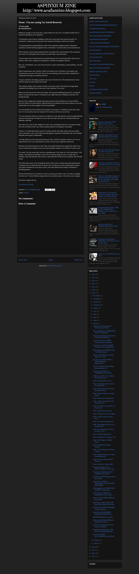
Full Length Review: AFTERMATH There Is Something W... (104, 332)
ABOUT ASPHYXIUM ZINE (98, 21)
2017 (93, 550)
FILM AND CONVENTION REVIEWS (101, 64)
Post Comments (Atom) (54, 266)
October (96, 302)
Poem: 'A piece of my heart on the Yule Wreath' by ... (103, 402)
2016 (93, 553)
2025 (93, 274)
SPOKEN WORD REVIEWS (98, 72)
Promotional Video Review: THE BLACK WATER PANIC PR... (103, 530)
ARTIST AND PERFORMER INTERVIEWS (103, 25)
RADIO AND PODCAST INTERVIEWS (101, 54)
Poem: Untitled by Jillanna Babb (103, 464)
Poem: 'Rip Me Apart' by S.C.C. (103, 381)
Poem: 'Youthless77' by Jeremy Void (104, 437)
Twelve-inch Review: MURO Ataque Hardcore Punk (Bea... (103, 341)
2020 (93, 290)
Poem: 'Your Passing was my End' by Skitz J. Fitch (103, 430)
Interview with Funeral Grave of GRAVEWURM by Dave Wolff (108, 136)
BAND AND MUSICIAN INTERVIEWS (102, 32)
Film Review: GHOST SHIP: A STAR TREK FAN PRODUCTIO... (102, 361)
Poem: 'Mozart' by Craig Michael (103, 398)
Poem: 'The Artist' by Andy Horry (103, 421)
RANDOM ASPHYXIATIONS (98, 89)
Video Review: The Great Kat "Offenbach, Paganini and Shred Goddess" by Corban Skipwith (108, 194)
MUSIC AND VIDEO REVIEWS (99, 68)
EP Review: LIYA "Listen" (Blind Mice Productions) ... (103, 377)
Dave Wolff (102, 104)
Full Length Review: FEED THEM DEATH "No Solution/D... (103, 489)
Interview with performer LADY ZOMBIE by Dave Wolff (103, 473)
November (96, 299)
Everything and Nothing (26, 184)
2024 (93, 277)
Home (51, 260)
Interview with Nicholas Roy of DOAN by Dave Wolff (102, 327)
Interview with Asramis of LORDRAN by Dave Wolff (102, 372)
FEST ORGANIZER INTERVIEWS (100, 36)
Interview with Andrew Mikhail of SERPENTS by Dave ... (103, 521)
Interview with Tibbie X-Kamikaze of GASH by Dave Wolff (109, 151)
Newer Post (23, 260)
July (94, 311)
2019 (93, 293)
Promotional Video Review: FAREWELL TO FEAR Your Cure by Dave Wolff (108, 241)
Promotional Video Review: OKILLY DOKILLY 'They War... (104, 468)
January (95, 543)
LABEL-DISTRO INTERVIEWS (99, 43)
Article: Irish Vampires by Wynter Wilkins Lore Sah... (103, 356)
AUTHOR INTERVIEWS (97, 29)
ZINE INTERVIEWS (95, 57)
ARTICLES (92, 79)
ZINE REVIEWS (94, 75)
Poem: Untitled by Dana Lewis (102, 411)
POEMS (26, 193)
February (96, 540)
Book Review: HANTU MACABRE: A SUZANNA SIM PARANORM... (104, 483)
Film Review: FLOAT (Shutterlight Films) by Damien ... (104, 508)
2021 (93, 287)
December (96, 296)
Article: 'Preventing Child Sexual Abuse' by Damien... (103, 526)
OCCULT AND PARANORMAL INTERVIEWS (104, 46)
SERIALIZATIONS (95, 93)
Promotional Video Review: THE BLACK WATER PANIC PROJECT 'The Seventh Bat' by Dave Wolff (108, 210)
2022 (93, 284)
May (95, 317)
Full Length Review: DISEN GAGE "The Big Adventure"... (104, 351)
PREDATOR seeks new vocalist (103, 517)
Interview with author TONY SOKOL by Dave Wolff (107, 123)
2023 (93, 280)
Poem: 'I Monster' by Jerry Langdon (104, 414)
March (95, 323)
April (95, 320)
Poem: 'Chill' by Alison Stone (102, 434)
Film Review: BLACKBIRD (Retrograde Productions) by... (103, 513)
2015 (93, 556)
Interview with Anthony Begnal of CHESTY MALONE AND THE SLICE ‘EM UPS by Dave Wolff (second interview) (108, 178)
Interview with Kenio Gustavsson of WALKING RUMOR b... (104, 336)
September (96, 305)
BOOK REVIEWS (95, 61)
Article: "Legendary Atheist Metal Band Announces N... (103, 367)
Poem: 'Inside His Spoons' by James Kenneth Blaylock (104, 455)
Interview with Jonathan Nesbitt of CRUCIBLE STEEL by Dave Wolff (109, 164)
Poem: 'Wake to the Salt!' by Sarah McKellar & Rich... (103, 389)
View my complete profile (104, 107)
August (95, 308)
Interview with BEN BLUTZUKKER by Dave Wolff (103, 535)
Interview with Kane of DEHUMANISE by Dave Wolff (108, 225)
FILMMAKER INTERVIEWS (98, 39)
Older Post (78, 260)
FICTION (92, 82)
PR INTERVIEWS (95, 50)
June (95, 314)
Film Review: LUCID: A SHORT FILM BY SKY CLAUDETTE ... (104, 346)
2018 (93, 547)
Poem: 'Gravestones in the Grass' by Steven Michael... (104, 385)
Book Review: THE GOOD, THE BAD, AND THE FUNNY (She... (104, 503)
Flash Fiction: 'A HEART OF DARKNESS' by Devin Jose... (103, 494)
